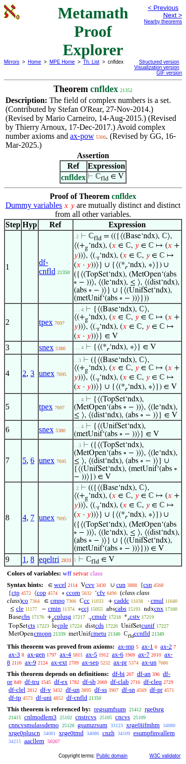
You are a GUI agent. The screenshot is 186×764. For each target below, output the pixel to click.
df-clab (120, 681)
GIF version (169, 73)
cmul (157, 600)
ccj (85, 608)
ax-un (149, 662)
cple (62, 625)
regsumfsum (109, 709)
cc (87, 600)
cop (41, 592)
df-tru (32, 681)
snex (46, 347)
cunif (148, 625)
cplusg (62, 616)
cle (19, 608)
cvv (90, 584)
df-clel (16, 689)
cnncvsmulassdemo (33, 725)
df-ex (60, 681)
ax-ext (59, 662)
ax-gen (36, 654)
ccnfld (142, 633)
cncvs (122, 717)
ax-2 (166, 646)
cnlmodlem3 (40, 717)
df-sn (128, 689)
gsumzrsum (92, 725)
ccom (73, 592)
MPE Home (62, 62)
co (25, 600)
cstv (134, 616)
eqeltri (49, 559)
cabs (120, 608)
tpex (46, 322)
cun (120, 584)
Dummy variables (33, 205)
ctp (15, 592)
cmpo (57, 600)
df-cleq (152, 681)
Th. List (91, 62)
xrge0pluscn (24, 733)
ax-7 (143, 654)
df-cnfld (47, 267)
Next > (172, 15)
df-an (143, 673)
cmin (54, 608)
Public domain (111, 756)
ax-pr (120, 662)
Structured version (159, 62)
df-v (45, 689)
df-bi (118, 673)
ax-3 (14, 654)
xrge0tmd (71, 733)
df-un (72, 689)
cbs (25, 616)
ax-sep (90, 662)
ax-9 (30, 662)
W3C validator (165, 756)
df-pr (156, 689)
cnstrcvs (86, 717)
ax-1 (147, 646)
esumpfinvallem (154, 733)
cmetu (98, 633)
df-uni (44, 697)
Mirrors (11, 62)
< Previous (163, 7)
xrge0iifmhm (143, 725)
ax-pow (82, 136)
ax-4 (65, 654)
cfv (101, 592)
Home (34, 62)
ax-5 (91, 654)
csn (147, 584)
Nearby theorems (163, 21)
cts (31, 625)
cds (99, 625)
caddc (121, 600)
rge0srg (154, 709)
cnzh (108, 733)
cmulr (99, 616)
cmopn (42, 633)
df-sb (89, 681)
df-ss (100, 689)
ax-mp (126, 646)
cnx (159, 608)
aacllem (34, 741)
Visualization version (156, 67)
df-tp (14, 697)
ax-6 (118, 654)
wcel (60, 584)
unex (47, 373)
